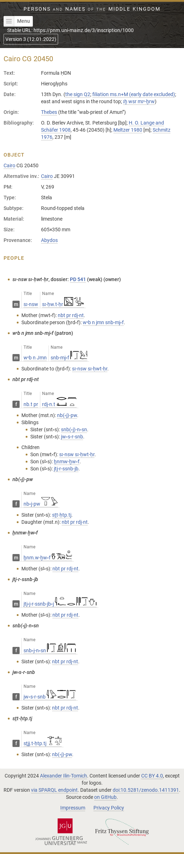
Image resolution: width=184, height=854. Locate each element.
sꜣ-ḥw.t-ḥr (63, 304)
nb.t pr (31, 404)
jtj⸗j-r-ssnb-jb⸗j (60, 604)
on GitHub (105, 797)
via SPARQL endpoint (54, 790)
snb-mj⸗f (69, 357)
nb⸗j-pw (41, 504)
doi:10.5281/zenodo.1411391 (146, 790)
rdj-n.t (59, 404)
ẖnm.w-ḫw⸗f (48, 557)
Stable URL (70, 30)
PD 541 (78, 279)
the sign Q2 (77, 94)
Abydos (49, 240)
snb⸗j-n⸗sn (50, 650)
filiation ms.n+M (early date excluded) (133, 94)
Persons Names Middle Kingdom (92, 9)
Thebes (49, 112)
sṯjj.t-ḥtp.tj (43, 743)
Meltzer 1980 (127, 130)
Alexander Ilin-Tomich (63, 776)
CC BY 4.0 (152, 776)
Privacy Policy (108, 808)
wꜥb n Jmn (35, 357)
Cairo (9, 165)
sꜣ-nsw (31, 304)
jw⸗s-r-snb (50, 697)
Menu (17, 21)
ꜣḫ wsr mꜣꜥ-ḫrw (139, 101)
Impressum (72, 808)
